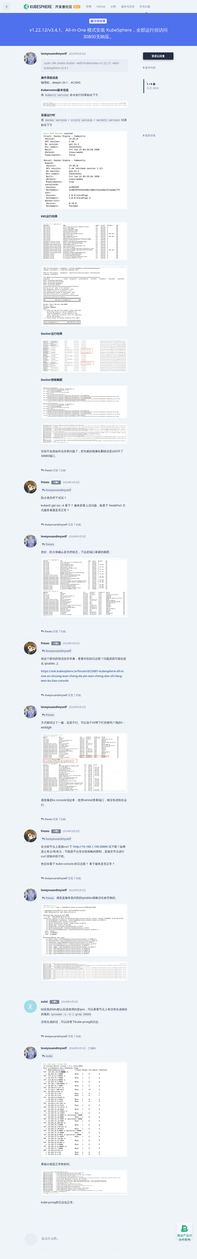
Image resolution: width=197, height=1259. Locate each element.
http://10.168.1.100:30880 (90, 846)
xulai (49, 1056)
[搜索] (146, 13)
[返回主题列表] (6, 6)
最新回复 (149, 135)
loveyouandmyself (58, 490)
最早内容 (149, 67)
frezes (50, 544)
